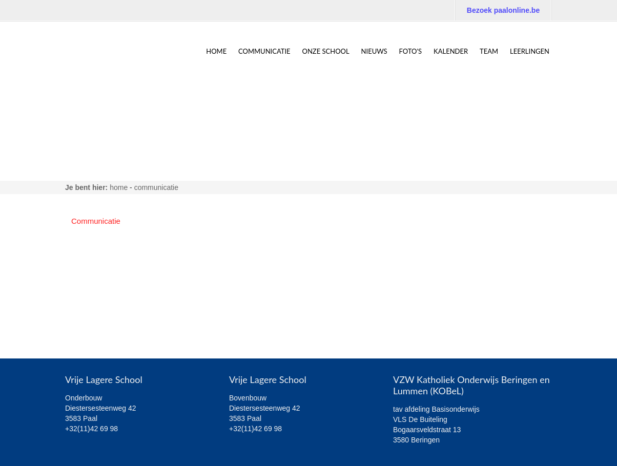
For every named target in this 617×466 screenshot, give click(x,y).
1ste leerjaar (92, 252)
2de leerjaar (91, 268)
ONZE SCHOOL (325, 51)
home (216, 51)
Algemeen (88, 236)
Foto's (410, 51)
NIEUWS (374, 51)
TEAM (489, 51)
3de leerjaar (91, 284)
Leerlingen (529, 51)
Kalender (451, 51)
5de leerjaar (91, 316)
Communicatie (264, 51)
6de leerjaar (91, 332)
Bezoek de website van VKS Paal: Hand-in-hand (462, 31)
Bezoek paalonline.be (503, 10)
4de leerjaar (91, 300)
